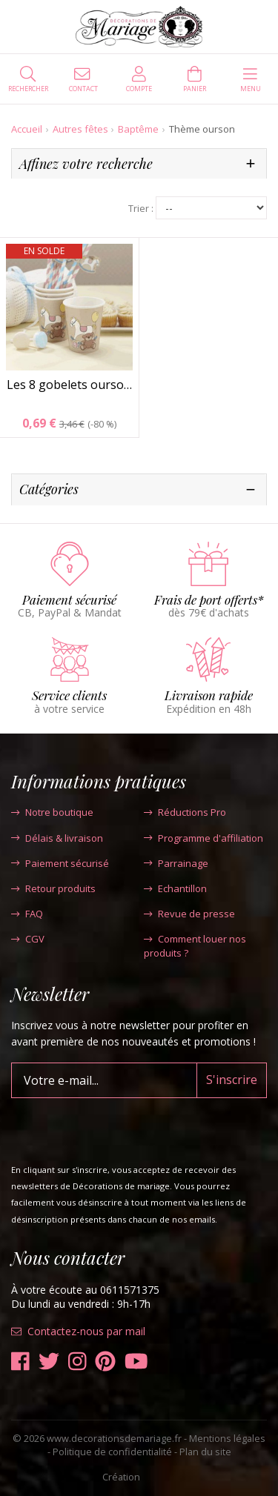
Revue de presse (189, 913)
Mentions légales (227, 1438)
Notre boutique (52, 812)
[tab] (139, 164)
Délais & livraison (57, 838)
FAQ (27, 913)
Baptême (138, 129)
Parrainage (176, 863)
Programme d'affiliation (203, 838)
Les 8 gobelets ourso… (69, 384)
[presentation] (123, 1127)
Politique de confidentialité (112, 1451)
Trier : (140, 208)
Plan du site (205, 1451)
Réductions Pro (185, 812)
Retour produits (53, 888)
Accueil (26, 129)
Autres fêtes (80, 129)
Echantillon (175, 888)
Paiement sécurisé (60, 863)
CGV (27, 938)
